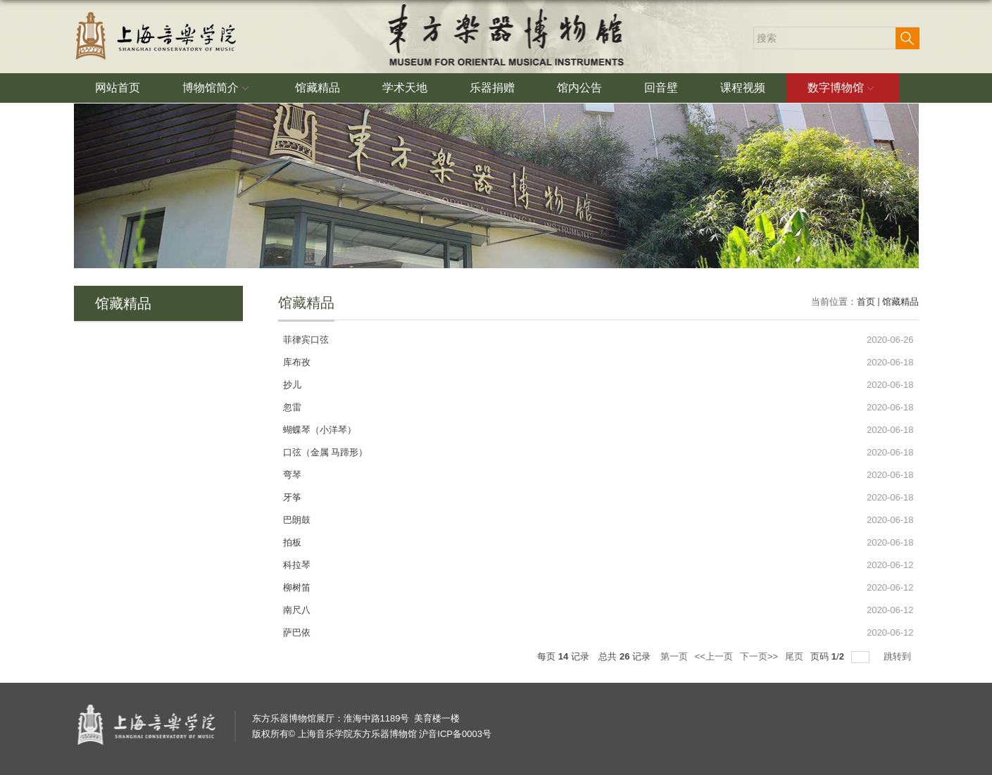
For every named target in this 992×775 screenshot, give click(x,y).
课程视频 (742, 88)
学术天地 (404, 88)
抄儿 (292, 384)
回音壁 (661, 88)
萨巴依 (296, 632)
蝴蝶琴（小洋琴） (319, 429)
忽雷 (292, 407)
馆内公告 (579, 88)
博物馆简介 (217, 89)
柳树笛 (296, 587)
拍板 (292, 542)
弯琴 (292, 475)
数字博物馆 (843, 89)
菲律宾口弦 (306, 339)
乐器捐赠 (492, 88)
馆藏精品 (317, 88)
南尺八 (296, 610)
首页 (866, 301)
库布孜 (296, 362)
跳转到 (899, 656)
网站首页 (117, 88)
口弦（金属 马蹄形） (325, 452)
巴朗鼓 (296, 520)
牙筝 (292, 497)
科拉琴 (296, 565)
